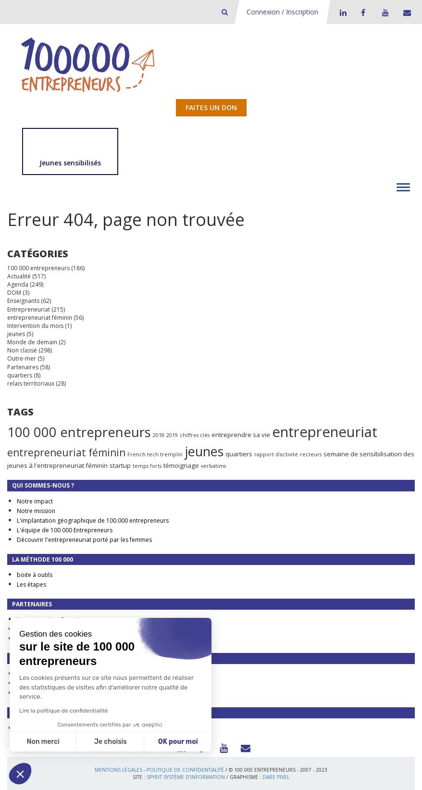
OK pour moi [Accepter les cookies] (178, 742)
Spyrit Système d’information (186, 777)
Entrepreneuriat (28, 309)
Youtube (384, 12)
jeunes (16, 334)
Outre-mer (21, 358)
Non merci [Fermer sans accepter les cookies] (42, 742)
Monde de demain (32, 342)
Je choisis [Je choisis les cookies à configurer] (110, 742)
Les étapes (31, 584)
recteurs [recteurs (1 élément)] (311, 454)
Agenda (17, 284)
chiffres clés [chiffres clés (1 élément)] (195, 435)
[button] (20, 773)
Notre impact (35, 501)
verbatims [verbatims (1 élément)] (213, 466)
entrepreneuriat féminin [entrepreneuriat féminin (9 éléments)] (66, 452)
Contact (405, 12)
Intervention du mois (35, 326)
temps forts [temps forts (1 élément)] (147, 466)
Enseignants (23, 301)
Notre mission (36, 511)
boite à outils (34, 575)
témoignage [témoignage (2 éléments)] (181, 465)
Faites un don (211, 107)
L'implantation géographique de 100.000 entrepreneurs (93, 520)
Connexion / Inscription (282, 11)
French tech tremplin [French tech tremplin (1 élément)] (155, 454)
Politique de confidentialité (185, 769)
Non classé (22, 350)
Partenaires (22, 367)
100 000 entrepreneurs (38, 268)
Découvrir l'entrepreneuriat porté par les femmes (84, 540)
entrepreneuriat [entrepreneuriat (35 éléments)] (324, 431)
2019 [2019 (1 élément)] (172, 435)
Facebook (362, 12)
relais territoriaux (30, 383)
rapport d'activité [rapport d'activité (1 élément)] (276, 454)
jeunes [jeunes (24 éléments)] (204, 451)
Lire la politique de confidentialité (63, 710)
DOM (14, 292)
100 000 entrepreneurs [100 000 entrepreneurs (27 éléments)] (79, 432)
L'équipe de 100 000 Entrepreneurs (64, 530)
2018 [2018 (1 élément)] (158, 435)
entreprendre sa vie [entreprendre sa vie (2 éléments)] (240, 434)
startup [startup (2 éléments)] (120, 465)
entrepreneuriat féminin (39, 317)
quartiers (19, 375)
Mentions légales (118, 769)
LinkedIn (341, 12)
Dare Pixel (275, 777)
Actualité (19, 276)
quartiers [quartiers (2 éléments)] (238, 454)
